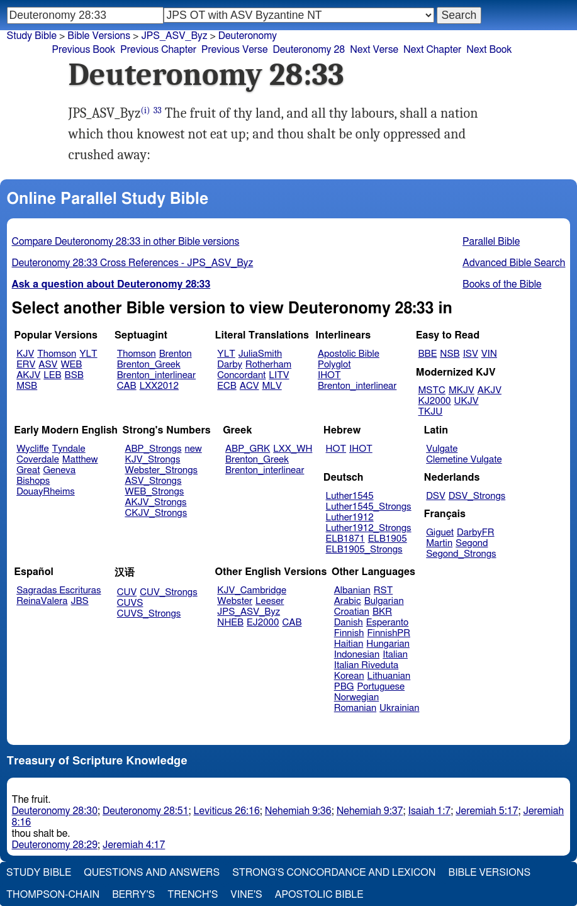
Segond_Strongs (461, 554)
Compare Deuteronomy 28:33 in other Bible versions (126, 242)
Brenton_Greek (149, 364)
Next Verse (374, 50)
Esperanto (387, 622)
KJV (25, 354)
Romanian (355, 708)
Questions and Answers (152, 873)
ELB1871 (345, 539)
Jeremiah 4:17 (134, 845)
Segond (472, 543)
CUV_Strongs (168, 592)
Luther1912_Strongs (369, 528)
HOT (336, 449)
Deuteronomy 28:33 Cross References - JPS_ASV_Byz (133, 263)
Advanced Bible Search (513, 263)
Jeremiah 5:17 (487, 811)
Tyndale (69, 449)
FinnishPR (389, 633)
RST (383, 590)
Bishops (33, 481)
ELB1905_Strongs (364, 549)
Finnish (349, 633)
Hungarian (388, 644)
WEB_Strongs (154, 491)
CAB (127, 386)
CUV (127, 592)
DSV (435, 496)
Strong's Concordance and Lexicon (333, 873)
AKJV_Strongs (155, 502)
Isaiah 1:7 (429, 811)
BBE (427, 354)
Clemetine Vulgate (463, 459)
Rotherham (268, 364)
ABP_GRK (247, 449)
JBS (79, 601)
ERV (25, 364)
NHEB (230, 622)
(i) (145, 110)
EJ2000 (263, 622)
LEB (52, 375)
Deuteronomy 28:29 (55, 845)
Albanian (352, 590)
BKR (382, 612)
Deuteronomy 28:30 (55, 811)
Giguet (440, 532)
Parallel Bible (491, 242)
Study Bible (32, 36)
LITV (279, 375)
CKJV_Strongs (156, 513)
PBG (344, 686)
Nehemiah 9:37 (370, 811)
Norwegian (356, 697)
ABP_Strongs (153, 449)
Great (28, 470)
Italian (395, 654)
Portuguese (381, 686)
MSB (26, 386)
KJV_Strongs (152, 459)
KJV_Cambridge (251, 590)
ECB (226, 386)
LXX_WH (292, 449)
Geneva (59, 470)
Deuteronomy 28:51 (146, 811)
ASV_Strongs (153, 481)
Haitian (349, 644)
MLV (271, 386)
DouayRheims (45, 491)
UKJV (466, 401)
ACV (249, 386)
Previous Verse (234, 50)
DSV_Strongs (477, 496)
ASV (47, 364)
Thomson (56, 354)
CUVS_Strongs (149, 613)
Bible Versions (98, 36)
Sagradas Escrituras (58, 590)
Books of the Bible (502, 284)
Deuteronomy (247, 36)
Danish (348, 622)
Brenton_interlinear (156, 375)
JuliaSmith (260, 354)
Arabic (347, 601)
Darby (229, 364)
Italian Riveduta (366, 665)
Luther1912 (350, 517)
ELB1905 (387, 539)
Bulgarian (384, 601)
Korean (349, 676)
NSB (449, 354)
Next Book (489, 50)
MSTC (431, 390)
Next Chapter (432, 50)
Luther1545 (350, 496)
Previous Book (84, 50)
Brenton (175, 354)
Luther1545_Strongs (369, 507)
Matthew (80, 459)
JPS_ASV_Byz (248, 612)
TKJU (430, 412)
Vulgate (441, 449)
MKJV (461, 390)
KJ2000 (434, 401)
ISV (470, 354)
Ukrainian (399, 708)
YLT (88, 354)
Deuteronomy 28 (308, 50)
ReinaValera (41, 601)
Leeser (269, 601)
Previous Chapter (158, 50)
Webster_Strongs (161, 470)
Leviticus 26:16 (227, 811)
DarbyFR (476, 532)
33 (158, 110)
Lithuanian (389, 676)
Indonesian (357, 654)
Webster (234, 601)
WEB (71, 364)
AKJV (28, 375)
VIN (489, 354)
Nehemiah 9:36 (298, 811)
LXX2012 (159, 386)
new (193, 449)
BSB (74, 375)
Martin (439, 543)
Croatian (351, 612)
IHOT (329, 375)
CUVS (130, 603)
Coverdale (37, 459)
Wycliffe (32, 449)
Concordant (241, 375)
